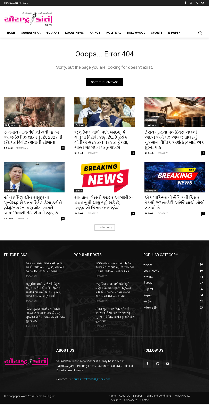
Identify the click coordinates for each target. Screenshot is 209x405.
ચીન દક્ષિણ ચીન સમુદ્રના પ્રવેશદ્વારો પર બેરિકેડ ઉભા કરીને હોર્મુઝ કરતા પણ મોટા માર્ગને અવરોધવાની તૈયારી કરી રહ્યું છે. (33, 206)
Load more (104, 228)
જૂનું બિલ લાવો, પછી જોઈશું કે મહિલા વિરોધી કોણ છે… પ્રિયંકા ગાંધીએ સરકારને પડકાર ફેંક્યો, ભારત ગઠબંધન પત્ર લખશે (101, 141)
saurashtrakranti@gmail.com (91, 380)
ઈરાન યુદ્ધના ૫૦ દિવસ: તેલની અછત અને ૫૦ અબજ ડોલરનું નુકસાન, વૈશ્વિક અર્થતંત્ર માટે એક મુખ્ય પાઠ (174, 141)
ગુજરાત (79, 191)
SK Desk (8, 148)
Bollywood (10, 126)
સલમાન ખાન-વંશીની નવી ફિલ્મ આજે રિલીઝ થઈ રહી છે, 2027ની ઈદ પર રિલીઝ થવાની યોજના (33, 138)
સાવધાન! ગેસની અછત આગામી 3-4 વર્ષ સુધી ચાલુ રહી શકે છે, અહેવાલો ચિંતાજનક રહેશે (103, 204)
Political (80, 126)
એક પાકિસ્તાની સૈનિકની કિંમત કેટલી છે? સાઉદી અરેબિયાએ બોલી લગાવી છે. (174, 204)
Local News (151, 126)
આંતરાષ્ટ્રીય (10, 191)
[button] (200, 33)
